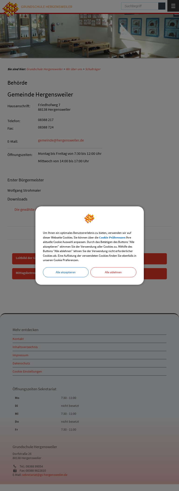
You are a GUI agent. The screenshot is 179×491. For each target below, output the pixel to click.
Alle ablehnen (113, 272)
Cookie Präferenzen (112, 237)
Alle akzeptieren (66, 272)
